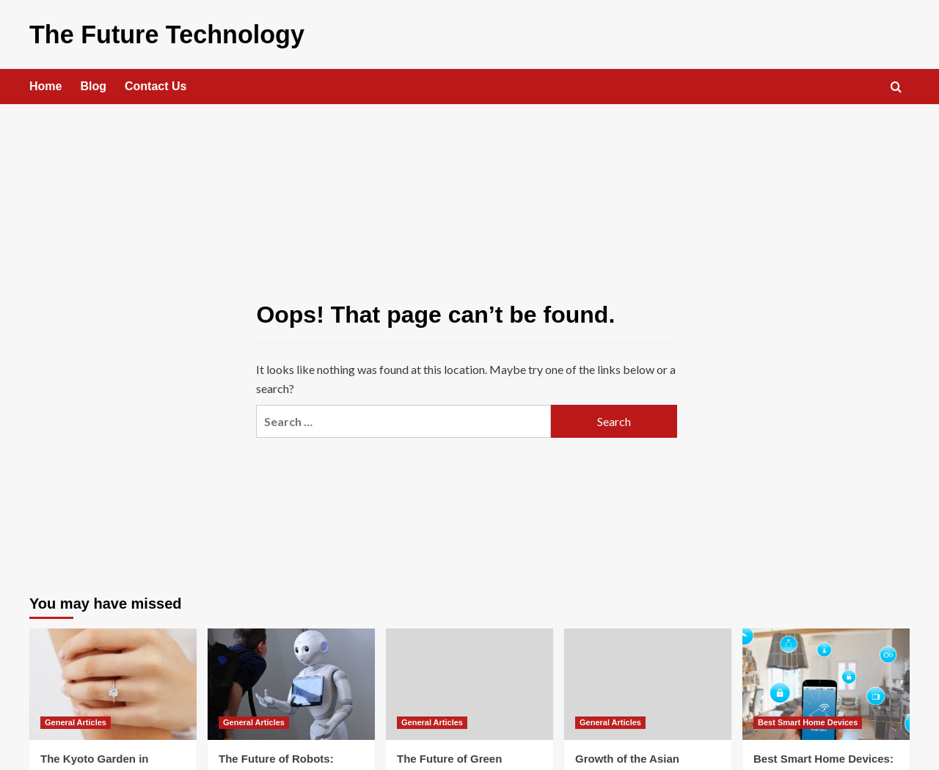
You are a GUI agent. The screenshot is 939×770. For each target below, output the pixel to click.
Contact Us (155, 83)
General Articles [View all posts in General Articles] (75, 719)
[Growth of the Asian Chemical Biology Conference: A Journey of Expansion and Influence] (647, 681)
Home (45, 83)
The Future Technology (150, 33)
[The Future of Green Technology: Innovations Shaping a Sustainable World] (469, 681)
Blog (93, 83)
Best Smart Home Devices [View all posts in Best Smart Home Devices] (808, 719)
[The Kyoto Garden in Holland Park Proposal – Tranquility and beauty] (113, 681)
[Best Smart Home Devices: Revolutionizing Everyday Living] (826, 681)
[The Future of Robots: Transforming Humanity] (291, 681)
